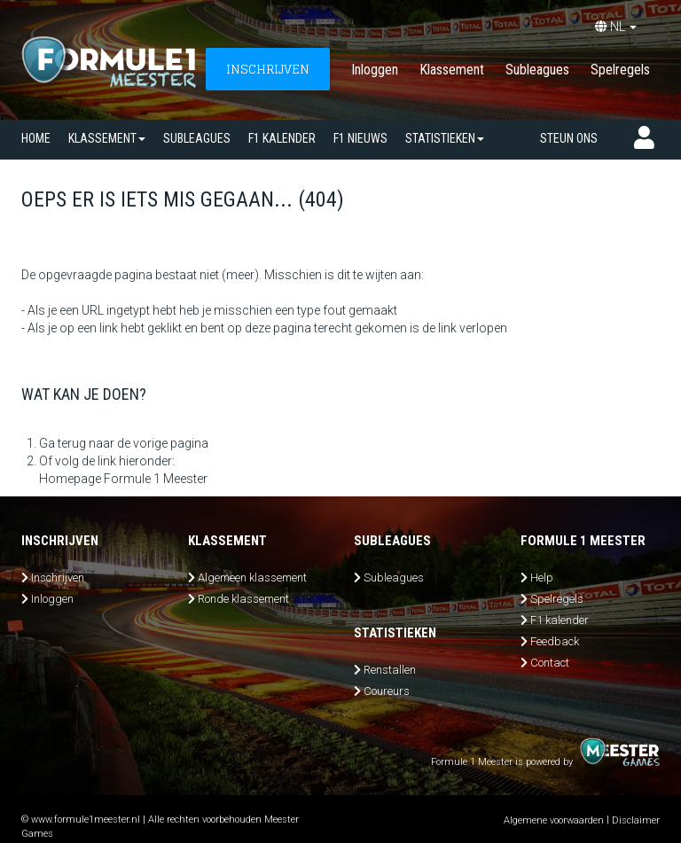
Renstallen (390, 669)
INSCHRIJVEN (267, 69)
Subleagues (537, 69)
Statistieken (444, 138)
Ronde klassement (243, 598)
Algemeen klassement (252, 577)
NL (616, 27)
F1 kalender (282, 138)
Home (36, 138)
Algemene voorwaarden (554, 820)
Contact (549, 662)
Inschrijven (57, 577)
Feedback (554, 641)
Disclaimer (636, 820)
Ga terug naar (76, 443)
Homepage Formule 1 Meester (123, 479)
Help (541, 577)
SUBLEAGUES (197, 138)
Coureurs (387, 691)
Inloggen (374, 69)
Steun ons (569, 138)
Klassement (451, 69)
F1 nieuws (360, 138)
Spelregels (620, 69)
